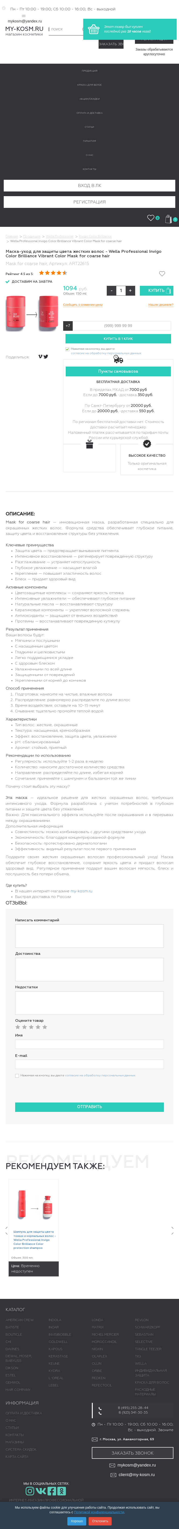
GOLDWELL (58, 1342)
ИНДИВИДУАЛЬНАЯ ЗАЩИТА (151, 1373)
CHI (8, 1342)
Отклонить (100, 1521)
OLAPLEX (99, 1356)
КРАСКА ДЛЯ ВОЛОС (152, 1382)
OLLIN (96, 1363)
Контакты (15, 1435)
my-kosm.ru (81, 891)
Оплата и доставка (24, 1413)
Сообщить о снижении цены (83, 304)
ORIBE (97, 1371)
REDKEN (98, 1378)
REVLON (141, 1320)
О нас (11, 1420)
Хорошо (77, 1521)
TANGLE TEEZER (148, 1349)
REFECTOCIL (102, 1385)
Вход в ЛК (89, 186)
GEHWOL (13, 1382)
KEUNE (54, 1363)
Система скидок (21, 1449)
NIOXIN (97, 1349)
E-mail (21, 1056)
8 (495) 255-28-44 (133, 1408)
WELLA (141, 1363)
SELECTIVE (144, 1342)
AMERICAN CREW (20, 1320)
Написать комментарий (37, 920)
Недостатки (26, 987)
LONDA (97, 1320)
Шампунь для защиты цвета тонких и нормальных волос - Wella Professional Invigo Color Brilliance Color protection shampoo (35, 1240)
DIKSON (12, 1368)
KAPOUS (55, 1349)
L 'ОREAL (56, 1378)
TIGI (138, 1356)
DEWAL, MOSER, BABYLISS (19, 1359)
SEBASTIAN (144, 1334)
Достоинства (27, 954)
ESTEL (11, 1375)
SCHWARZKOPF (147, 1327)
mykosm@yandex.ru (25, 21)
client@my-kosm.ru (132, 1475)
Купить (159, 290)
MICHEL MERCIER (105, 1334)
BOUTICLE (14, 1334)
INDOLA (55, 1320)
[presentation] (50, 1090)
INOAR (54, 1327)
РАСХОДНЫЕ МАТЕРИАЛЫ (145, 1392)
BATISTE (12, 1327)
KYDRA (54, 1371)
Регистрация (89, 202)
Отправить (89, 1107)
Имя (19, 1035)
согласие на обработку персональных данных (106, 353)
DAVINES (12, 1349)
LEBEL (54, 1385)
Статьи (12, 1428)
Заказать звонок (111, 44)
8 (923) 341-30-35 (133, 1412)
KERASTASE (58, 1356)
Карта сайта (17, 1457)
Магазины (15, 1442)
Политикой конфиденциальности (99, 1512)
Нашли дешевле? (160, 304)
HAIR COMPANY (18, 1390)
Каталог (15, 1310)
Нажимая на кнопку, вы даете (106, 351)
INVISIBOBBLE (60, 1334)
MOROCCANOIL (104, 1342)
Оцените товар (29, 1021)
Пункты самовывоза (118, 372)
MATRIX (98, 1327)
